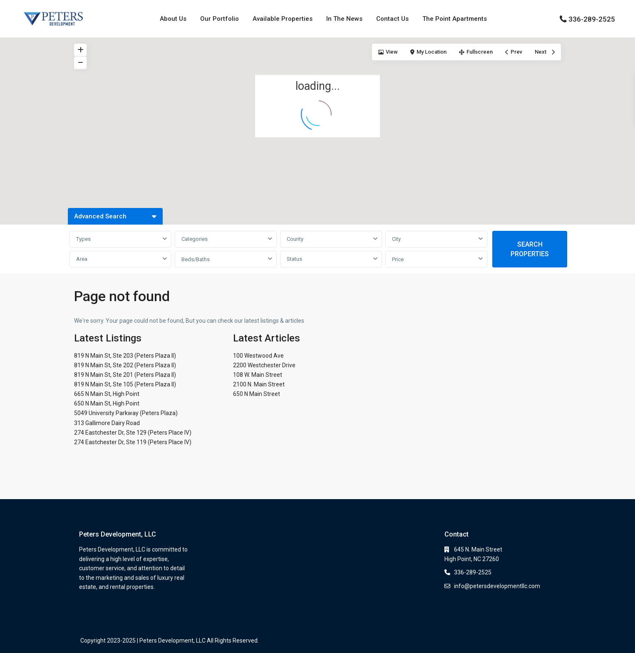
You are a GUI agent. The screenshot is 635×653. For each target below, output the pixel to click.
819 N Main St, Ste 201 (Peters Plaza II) (125, 374)
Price (398, 259)
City (396, 239)
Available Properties (283, 18)
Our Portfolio (219, 18)
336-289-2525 (591, 19)
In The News (344, 18)
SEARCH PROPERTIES (530, 249)
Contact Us (392, 18)
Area (81, 259)
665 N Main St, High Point (106, 394)
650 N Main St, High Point (106, 403)
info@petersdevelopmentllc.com (497, 586)
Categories (194, 239)
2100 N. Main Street (259, 384)
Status (294, 259)
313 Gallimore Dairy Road (107, 423)
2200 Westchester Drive (264, 365)
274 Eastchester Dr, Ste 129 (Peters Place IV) (132, 432)
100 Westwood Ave (258, 355)
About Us (173, 18)
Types (83, 239)
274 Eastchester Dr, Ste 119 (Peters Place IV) (132, 442)
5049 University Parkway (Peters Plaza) (126, 413)
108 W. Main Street (257, 374)
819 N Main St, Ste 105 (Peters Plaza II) (125, 384)
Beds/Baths (195, 259)
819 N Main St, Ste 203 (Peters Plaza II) (125, 355)
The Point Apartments (454, 18)
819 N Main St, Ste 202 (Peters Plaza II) (125, 365)
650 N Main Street (256, 394)
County (295, 239)
